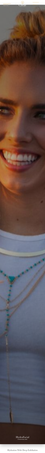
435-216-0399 (35, 3)
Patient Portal (6, 5)
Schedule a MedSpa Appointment (9, 4)
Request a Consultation (8, 2)
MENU (42, 3)
